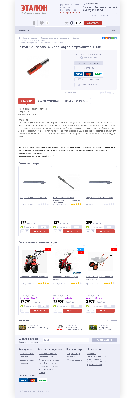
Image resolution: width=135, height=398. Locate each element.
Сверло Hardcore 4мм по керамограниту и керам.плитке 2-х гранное (66, 199)
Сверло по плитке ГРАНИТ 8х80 (99, 197)
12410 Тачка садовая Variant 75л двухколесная (99, 278)
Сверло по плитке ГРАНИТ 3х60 (33, 197)
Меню (114, 30)
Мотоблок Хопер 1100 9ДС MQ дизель (66, 278)
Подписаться (104, 340)
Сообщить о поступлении (89, 63)
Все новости (111, 321)
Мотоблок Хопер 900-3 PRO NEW (34, 277)
